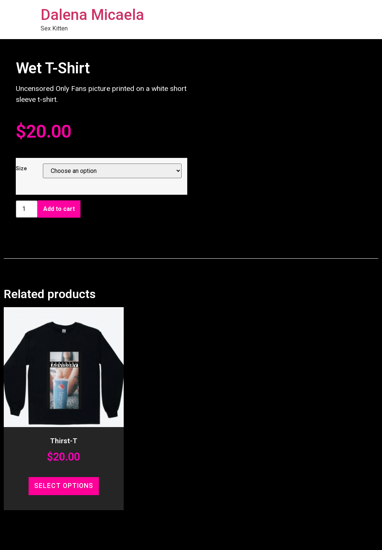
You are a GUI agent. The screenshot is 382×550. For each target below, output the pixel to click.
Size (21, 168)
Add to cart (59, 208)
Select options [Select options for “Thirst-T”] (63, 485)
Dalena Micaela (92, 15)
